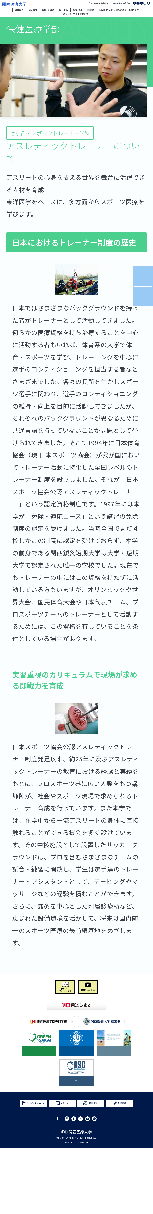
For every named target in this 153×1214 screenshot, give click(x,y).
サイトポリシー (34, 1184)
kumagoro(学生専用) (100, 3)
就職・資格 (78, 10)
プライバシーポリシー (59, 1184)
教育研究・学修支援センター (76, 13)
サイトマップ (82, 1184)
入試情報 (32, 10)
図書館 (90, 10)
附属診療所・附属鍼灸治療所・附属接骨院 (119, 10)
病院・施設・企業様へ (122, 3)
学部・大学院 (48, 10)
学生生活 (63, 10)
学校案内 (19, 10)
